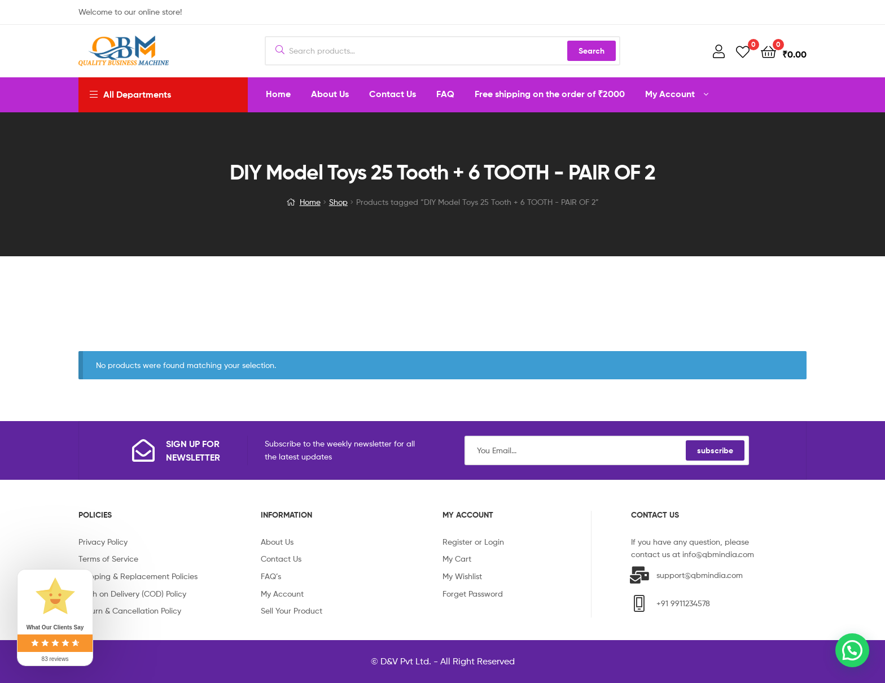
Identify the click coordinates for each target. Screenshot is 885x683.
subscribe (715, 450)
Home (310, 202)
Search (591, 51)
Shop (338, 202)
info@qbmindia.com (718, 554)
